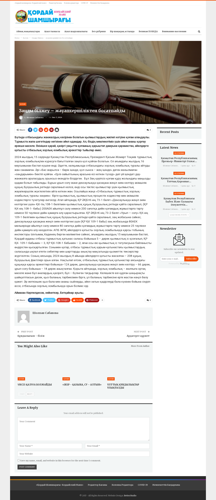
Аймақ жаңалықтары (28, 31)
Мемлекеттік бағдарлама (99, 3)
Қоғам (22, 104)
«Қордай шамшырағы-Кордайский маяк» (31, 3)
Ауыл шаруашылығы (76, 31)
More (165, 31)
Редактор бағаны (55, 3)
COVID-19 (84, 3)
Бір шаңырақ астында (122, 31)
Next (30, 393)
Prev (22, 393)
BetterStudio (130, 495)
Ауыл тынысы (52, 31)
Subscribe (191, 259)
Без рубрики (99, 31)
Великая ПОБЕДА (148, 31)
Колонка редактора (71, 3)
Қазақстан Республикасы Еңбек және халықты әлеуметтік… (179, 201)
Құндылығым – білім (32, 335)
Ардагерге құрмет (138, 335)
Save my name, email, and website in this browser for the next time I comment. (60, 460)
